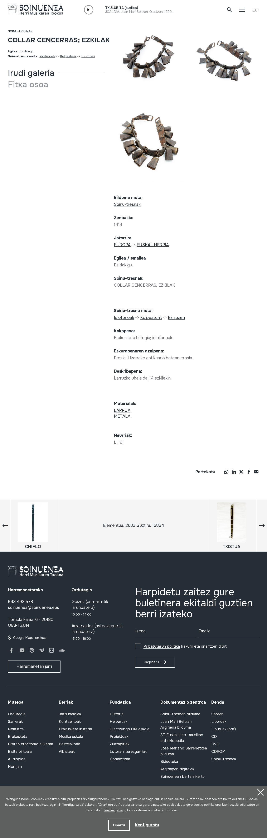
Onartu (119, 825)
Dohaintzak (120, 759)
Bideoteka (169, 761)
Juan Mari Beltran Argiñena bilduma (176, 724)
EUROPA (122, 244)
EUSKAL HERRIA (153, 244)
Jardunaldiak (70, 714)
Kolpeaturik (68, 56)
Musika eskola (71, 736)
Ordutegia (16, 714)
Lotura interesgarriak (128, 751)
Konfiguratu (147, 824)
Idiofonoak (47, 56)
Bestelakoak (69, 744)
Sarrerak (15, 721)
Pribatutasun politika (162, 646)
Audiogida (16, 759)
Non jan (15, 766)
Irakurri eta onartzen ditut (185, 646)
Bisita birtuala (20, 751)
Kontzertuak (70, 721)
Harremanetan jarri (34, 666)
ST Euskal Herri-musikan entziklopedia (181, 738)
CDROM (218, 751)
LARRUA (122, 410)
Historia (116, 714)
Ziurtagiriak (119, 744)
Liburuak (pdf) (223, 729)
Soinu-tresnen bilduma (180, 714)
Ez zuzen (88, 56)
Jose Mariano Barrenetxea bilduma (183, 751)
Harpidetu (151, 662)
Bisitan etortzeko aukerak (30, 744)
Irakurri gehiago (115, 810)
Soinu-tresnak (20, 31)
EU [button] (254, 10)
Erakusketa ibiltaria (75, 729)
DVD (215, 744)
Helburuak (118, 721)
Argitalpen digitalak (177, 769)
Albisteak (67, 751)
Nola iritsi (16, 729)
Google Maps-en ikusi (29, 638)
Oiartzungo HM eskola (129, 729)
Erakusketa (17, 736)
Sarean (217, 714)
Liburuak (218, 721)
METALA (122, 416)
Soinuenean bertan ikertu (182, 776)
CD (214, 736)
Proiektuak (119, 736)
